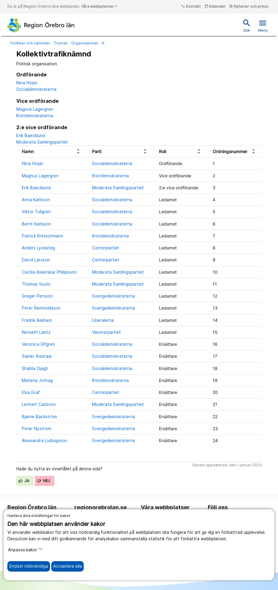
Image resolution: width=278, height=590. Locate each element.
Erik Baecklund (30, 135)
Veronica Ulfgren (38, 344)
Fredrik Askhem (37, 320)
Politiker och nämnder (30, 43)
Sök (246, 25)
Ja (23, 480)
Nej (43, 480)
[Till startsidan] (41, 25)
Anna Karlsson (36, 199)
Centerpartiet (105, 247)
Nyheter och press (248, 6)
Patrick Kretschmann (42, 235)
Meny (263, 25)
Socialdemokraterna (36, 89)
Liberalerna (103, 320)
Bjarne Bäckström (39, 416)
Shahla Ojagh (35, 368)
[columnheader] (51, 152)
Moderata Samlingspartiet (42, 142)
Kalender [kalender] (215, 6)
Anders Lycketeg (38, 247)
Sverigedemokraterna (113, 296)
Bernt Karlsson (36, 224)
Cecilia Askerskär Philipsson (49, 272)
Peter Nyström (36, 428)
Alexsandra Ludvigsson (44, 440)
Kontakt (191, 6)
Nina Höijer (27, 82)
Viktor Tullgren (36, 211)
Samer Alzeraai (37, 356)
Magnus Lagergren (34, 109)
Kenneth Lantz (36, 332)
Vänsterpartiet (106, 332)
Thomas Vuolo (36, 284)
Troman (61, 43)
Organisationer (84, 43)
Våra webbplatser (99, 6)
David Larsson (36, 259)
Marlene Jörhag (37, 380)
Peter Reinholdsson (41, 308)
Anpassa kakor (25, 549)
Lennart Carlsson (39, 404)
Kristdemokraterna (34, 115)
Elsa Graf (31, 392)
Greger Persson (37, 296)
